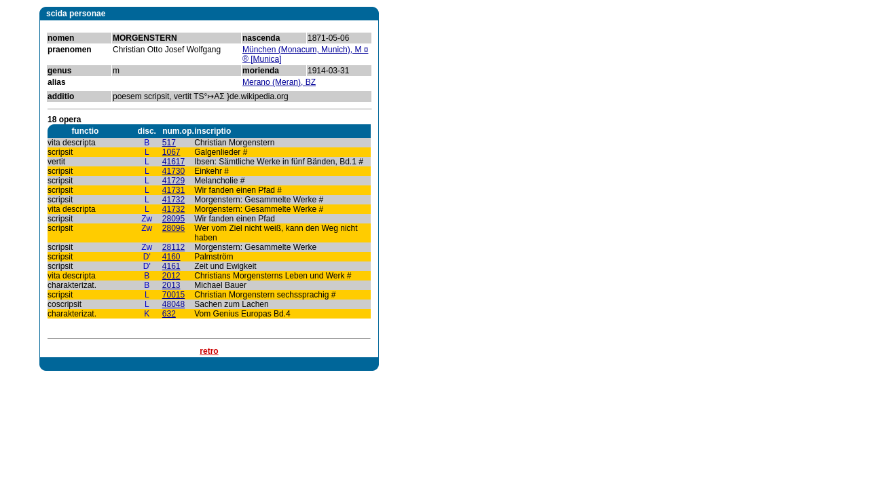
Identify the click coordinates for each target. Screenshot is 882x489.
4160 (171, 256)
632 (169, 314)
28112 (173, 247)
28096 (173, 228)
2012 (171, 275)
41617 (173, 161)
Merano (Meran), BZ (279, 82)
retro (209, 351)
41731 (173, 190)
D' (147, 256)
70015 (173, 295)
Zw (146, 218)
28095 (173, 218)
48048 (173, 304)
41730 (173, 171)
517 (169, 142)
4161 (171, 266)
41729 (173, 180)
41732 (173, 199)
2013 (171, 285)
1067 (171, 152)
